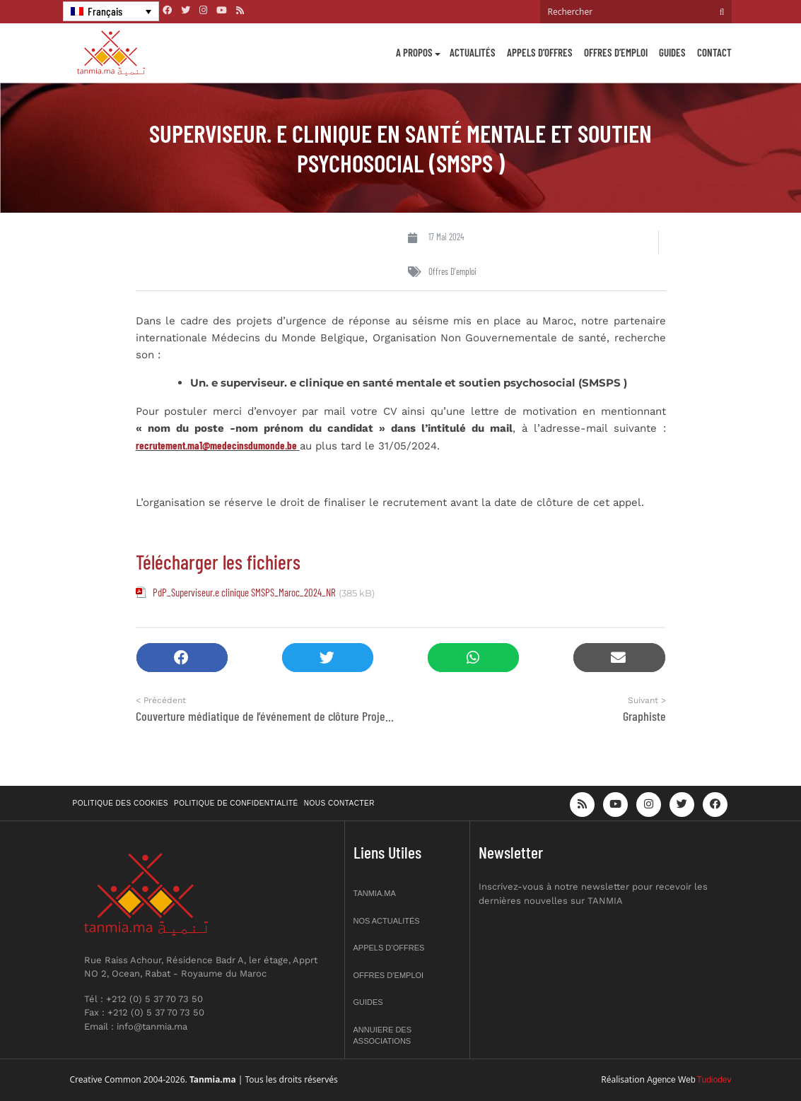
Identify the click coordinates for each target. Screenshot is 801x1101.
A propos (414, 52)
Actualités (473, 52)
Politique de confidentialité (236, 803)
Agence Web (671, 1080)
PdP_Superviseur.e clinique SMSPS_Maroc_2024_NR (244, 592)
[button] (182, 657)
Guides (672, 52)
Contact (714, 52)
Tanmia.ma (374, 893)
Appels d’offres (540, 52)
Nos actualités (386, 921)
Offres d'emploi (452, 271)
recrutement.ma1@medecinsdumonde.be (216, 445)
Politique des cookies (121, 803)
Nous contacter (339, 803)
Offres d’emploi (616, 52)
